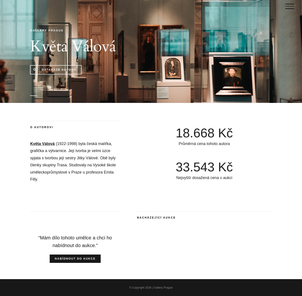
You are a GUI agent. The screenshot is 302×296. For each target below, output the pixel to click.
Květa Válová (42, 144)
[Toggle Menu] (289, 6)
